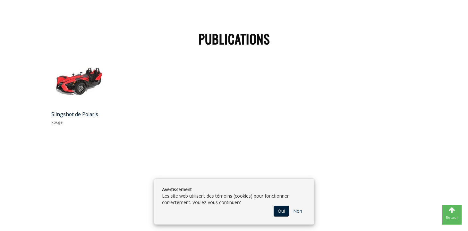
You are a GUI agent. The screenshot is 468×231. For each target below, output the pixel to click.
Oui (281, 211)
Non (297, 211)
